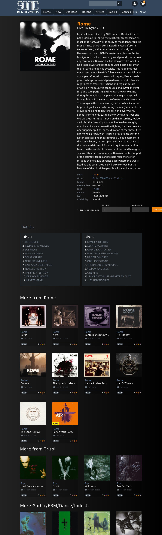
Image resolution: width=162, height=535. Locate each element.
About (143, 11)
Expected (71, 11)
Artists (100, 11)
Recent (86, 11)
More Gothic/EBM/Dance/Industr (54, 505)
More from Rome (38, 297)
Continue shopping (88, 210)
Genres (126, 11)
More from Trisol (37, 449)
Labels (113, 11)
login (42, 344)
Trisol (95, 188)
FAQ (135, 11)
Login (95, 174)
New (58, 11)
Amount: (106, 205)
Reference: (137, 205)
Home (47, 11)
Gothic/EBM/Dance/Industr (107, 178)
